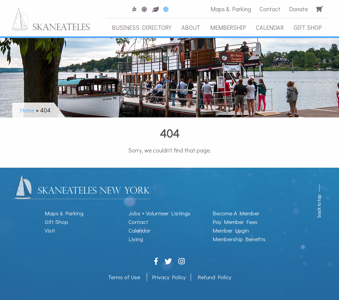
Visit (50, 230)
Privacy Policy (169, 277)
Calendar (270, 27)
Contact (270, 9)
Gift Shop (308, 27)
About (190, 27)
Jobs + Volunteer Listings (159, 213)
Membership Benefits (239, 239)
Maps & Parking (231, 9)
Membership (228, 27)
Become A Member (236, 213)
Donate (298, 9)
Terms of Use (124, 277)
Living (135, 239)
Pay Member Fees (235, 222)
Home (27, 110)
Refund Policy (214, 277)
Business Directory (141, 27)
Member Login (231, 230)
